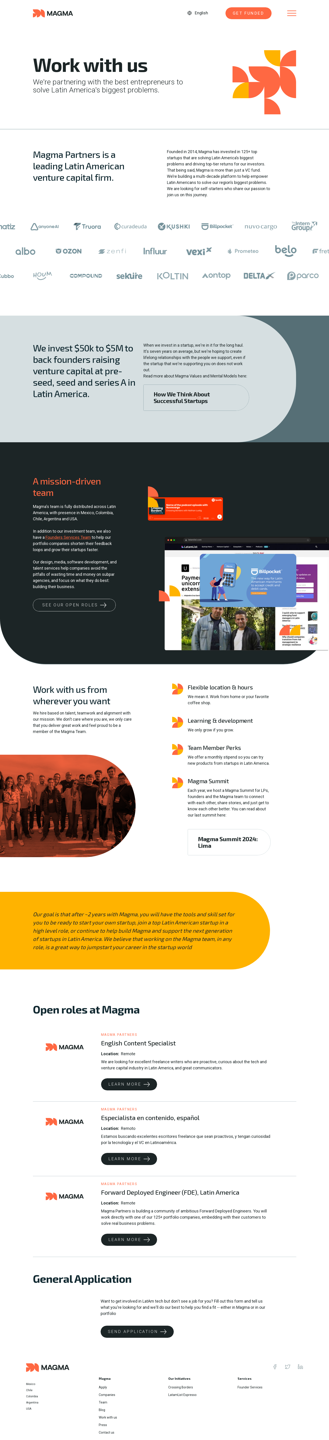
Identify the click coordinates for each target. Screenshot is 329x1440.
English (201, 12)
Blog (102, 1410)
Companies (107, 1395)
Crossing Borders (180, 1387)
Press (103, 1425)
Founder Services (250, 1387)
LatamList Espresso (182, 1395)
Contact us (106, 1432)
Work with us (108, 1417)
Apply (103, 1387)
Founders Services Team (68, 537)
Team (103, 1402)
